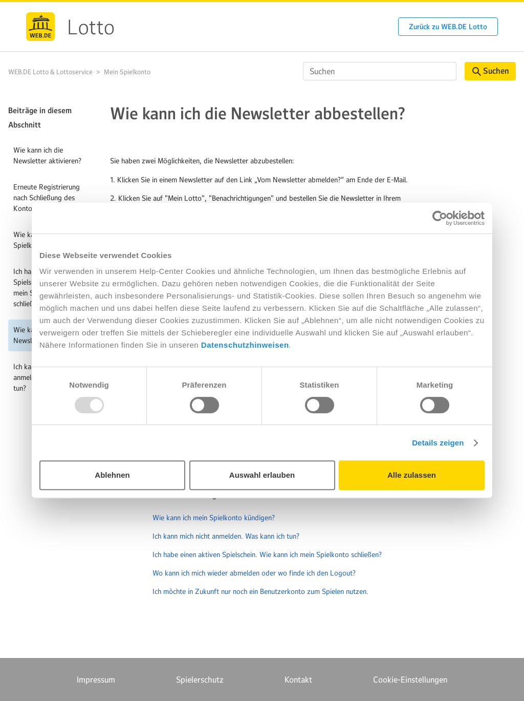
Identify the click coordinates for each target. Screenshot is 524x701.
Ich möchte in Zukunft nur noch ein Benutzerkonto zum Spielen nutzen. (260, 591)
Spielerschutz (200, 679)
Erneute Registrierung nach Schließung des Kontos (46, 197)
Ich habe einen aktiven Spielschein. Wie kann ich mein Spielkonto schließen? (267, 554)
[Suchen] (379, 71)
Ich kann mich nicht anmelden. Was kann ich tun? (225, 536)
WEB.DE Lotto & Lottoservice (50, 72)
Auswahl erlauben (262, 475)
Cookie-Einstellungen (410, 679)
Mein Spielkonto (127, 72)
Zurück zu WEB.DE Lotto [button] (448, 26)
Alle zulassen (411, 475)
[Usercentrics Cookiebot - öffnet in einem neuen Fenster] (440, 218)
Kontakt (298, 679)
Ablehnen (112, 475)
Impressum (96, 679)
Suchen (490, 71)
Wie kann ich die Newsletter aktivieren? (47, 155)
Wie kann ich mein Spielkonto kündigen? (213, 517)
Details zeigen (438, 442)
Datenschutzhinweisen (245, 345)
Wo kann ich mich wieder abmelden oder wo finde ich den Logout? (254, 573)
